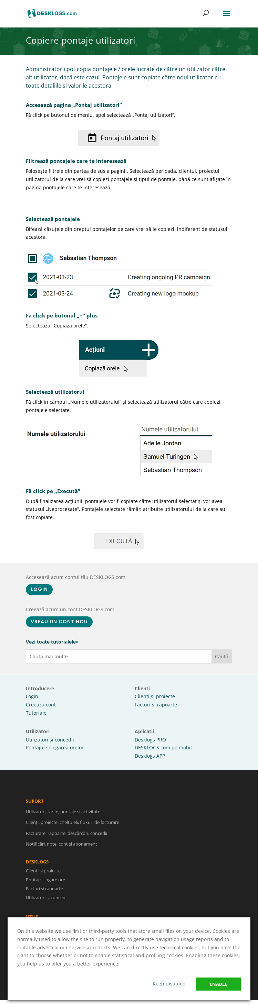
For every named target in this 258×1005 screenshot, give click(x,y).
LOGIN (39, 589)
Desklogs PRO (150, 739)
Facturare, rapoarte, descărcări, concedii (66, 838)
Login (32, 696)
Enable (218, 984)
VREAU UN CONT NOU (59, 621)
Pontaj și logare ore (50, 880)
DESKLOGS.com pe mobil (163, 747)
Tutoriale (36, 713)
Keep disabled (169, 983)
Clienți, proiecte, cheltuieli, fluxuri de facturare (72, 827)
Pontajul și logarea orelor (55, 747)
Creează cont (41, 704)
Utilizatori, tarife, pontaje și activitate (63, 817)
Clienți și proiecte (155, 696)
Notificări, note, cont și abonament (61, 849)
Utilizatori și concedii (50, 739)
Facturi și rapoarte (156, 704)
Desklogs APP (150, 755)
